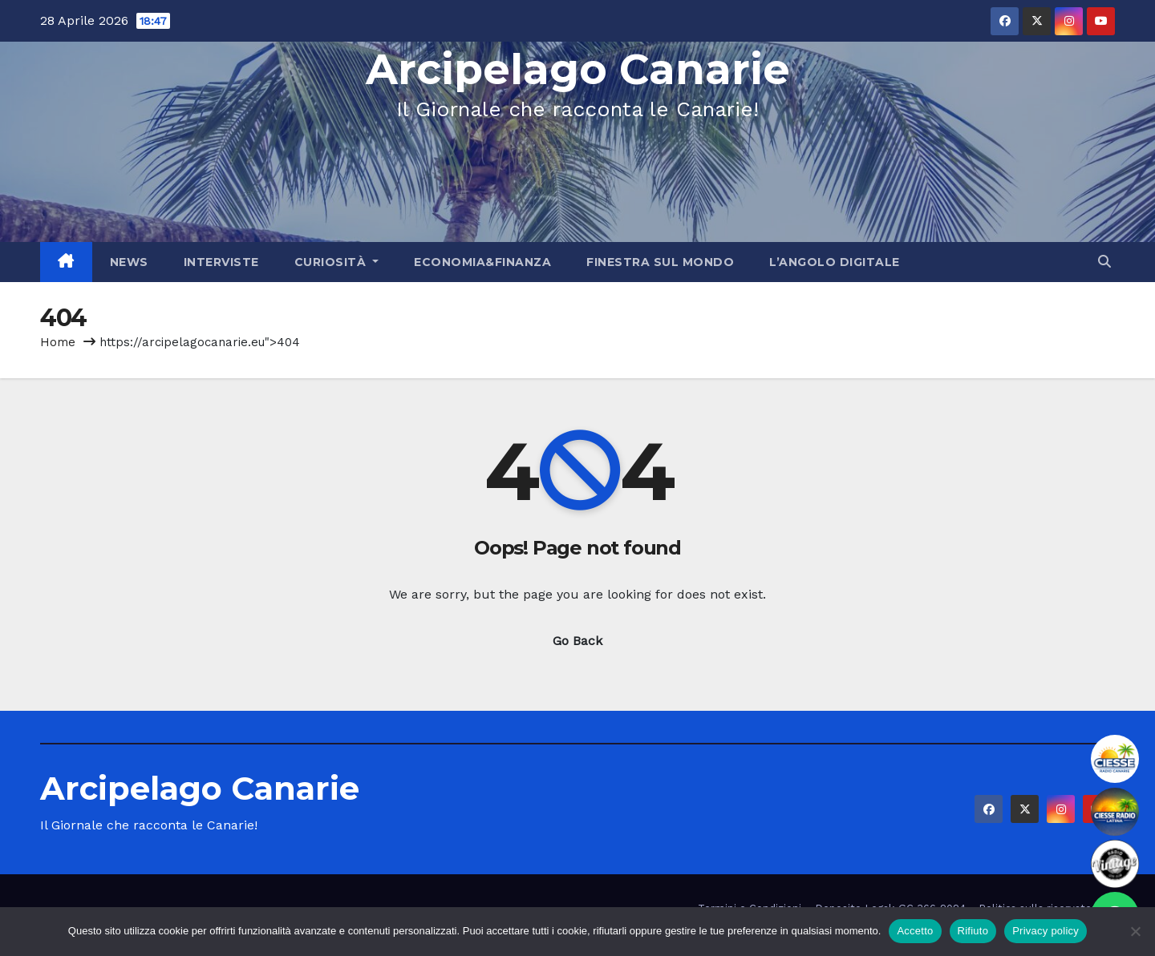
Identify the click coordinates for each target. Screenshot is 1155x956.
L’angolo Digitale (834, 262)
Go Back (577, 640)
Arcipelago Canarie (578, 69)
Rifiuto (973, 931)
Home (57, 342)
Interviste (221, 262)
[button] (1104, 261)
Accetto (915, 931)
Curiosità (336, 262)
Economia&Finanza (482, 262)
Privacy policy (1045, 931)
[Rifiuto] (1135, 931)
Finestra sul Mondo (660, 262)
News (129, 262)
